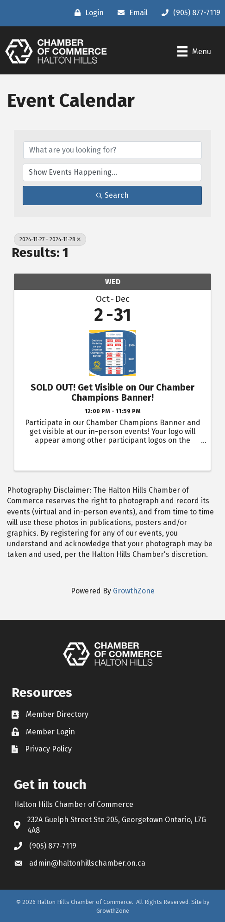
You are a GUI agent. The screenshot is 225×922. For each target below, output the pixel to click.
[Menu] (194, 51)
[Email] (130, 13)
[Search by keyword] (112, 150)
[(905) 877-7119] (188, 13)
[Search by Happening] (112, 172)
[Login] (87, 13)
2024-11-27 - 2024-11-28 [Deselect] (50, 239)
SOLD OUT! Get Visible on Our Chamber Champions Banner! (112, 392)
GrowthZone (134, 590)
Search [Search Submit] (112, 195)
